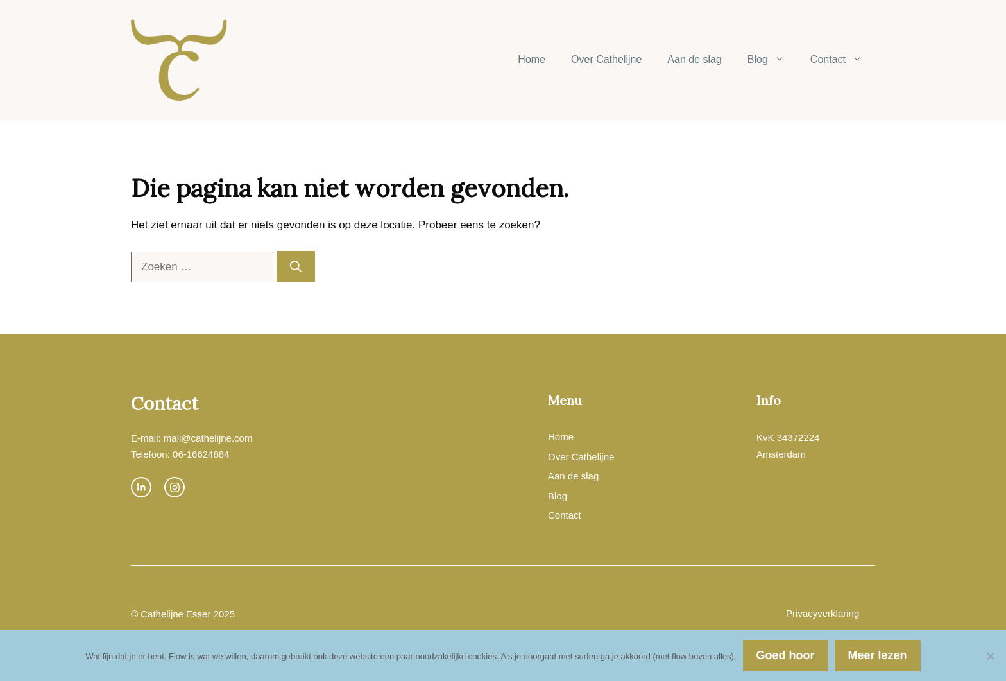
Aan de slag (694, 59)
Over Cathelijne (606, 59)
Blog (772, 59)
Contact (842, 59)
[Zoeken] (296, 266)
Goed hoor (785, 655)
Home (531, 59)
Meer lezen (877, 655)
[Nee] (990, 656)
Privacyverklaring (822, 613)
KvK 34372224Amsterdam (787, 446)
